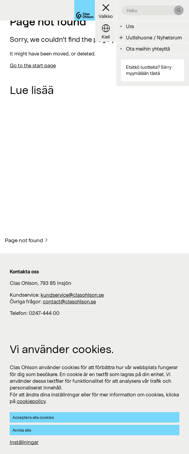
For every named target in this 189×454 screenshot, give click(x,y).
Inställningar (24, 442)
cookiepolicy (31, 401)
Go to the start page (33, 65)
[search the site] (150, 10)
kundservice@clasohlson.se (72, 295)
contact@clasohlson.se (69, 301)
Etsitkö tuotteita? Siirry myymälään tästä (148, 70)
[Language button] (105, 31)
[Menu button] (105, 10)
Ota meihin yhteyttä (148, 49)
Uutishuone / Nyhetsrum (154, 37)
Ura (130, 26)
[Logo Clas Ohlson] (84, 10)
